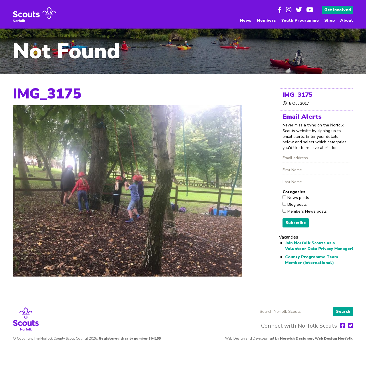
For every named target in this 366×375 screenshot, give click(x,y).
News (245, 20)
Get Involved (337, 10)
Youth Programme (300, 20)
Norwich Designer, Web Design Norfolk (316, 338)
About (346, 20)
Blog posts (296, 204)
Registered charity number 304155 (130, 338)
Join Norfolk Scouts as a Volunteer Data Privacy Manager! (319, 245)
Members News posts (306, 211)
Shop (329, 20)
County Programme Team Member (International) (311, 259)
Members (266, 20)
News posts (297, 197)
